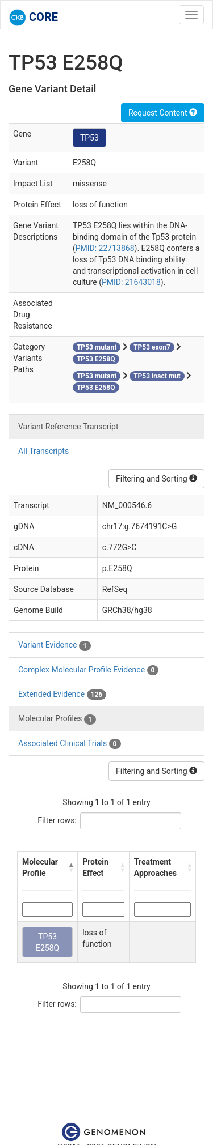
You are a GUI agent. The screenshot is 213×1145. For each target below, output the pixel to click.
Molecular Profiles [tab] (57, 719)
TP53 (89, 137)
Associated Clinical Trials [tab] (69, 744)
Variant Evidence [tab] (54, 645)
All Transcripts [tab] (43, 451)
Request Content (162, 112)
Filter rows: (57, 820)
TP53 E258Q (47, 942)
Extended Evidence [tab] (62, 694)
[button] (70, 867)
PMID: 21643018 (131, 282)
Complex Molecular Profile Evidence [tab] (88, 670)
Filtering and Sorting (156, 478)
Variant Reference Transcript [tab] (68, 426)
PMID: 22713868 (105, 248)
